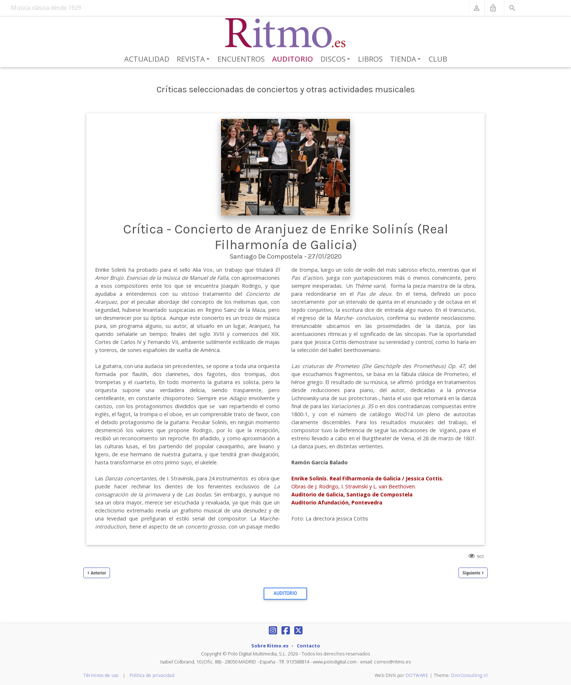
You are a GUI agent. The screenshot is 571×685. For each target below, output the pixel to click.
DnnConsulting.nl (469, 675)
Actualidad (146, 59)
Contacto (308, 645)
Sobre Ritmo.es (269, 645)
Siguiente (471, 573)
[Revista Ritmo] (285, 33)
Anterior (98, 573)
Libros (370, 59)
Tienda (406, 59)
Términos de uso (101, 675)
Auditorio (292, 59)
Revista (194, 59)
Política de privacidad (152, 675)
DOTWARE (417, 675)
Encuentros (241, 59)
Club (438, 59)
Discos (336, 59)
